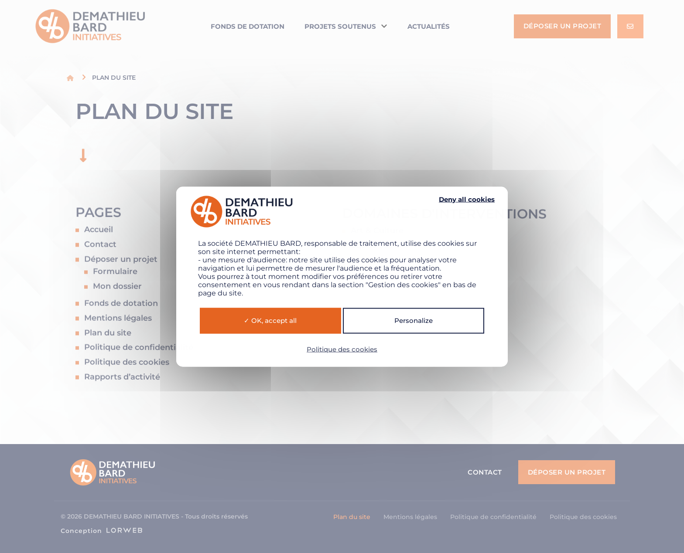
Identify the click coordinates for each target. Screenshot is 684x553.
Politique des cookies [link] (342, 349)
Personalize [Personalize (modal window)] (413, 320)
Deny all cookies (467, 199)
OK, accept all (270, 320)
